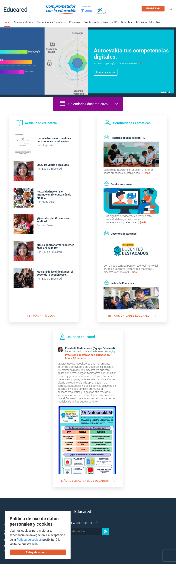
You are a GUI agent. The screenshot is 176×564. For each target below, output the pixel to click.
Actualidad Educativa (148, 22)
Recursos (74, 22)
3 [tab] (165, 92)
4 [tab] (167, 92)
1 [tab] (162, 92)
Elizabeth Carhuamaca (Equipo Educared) (90, 348)
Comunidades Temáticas (51, 22)
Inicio (7, 22)
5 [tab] (169, 92)
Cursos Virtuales (23, 22)
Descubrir (126, 22)
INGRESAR (153, 8)
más (147, 172)
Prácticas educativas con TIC (100, 22)
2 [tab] (164, 92)
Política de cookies (29, 539)
